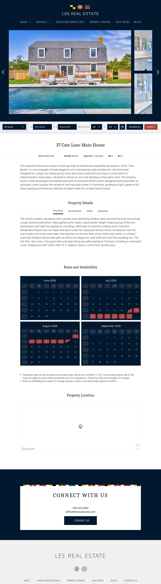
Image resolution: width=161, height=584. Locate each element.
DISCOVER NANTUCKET (70, 22)
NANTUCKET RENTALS (48, 580)
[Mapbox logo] (28, 449)
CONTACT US (81, 520)
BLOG (137, 22)
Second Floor (75, 210)
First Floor (58, 210)
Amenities (103, 210)
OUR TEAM (122, 22)
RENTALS (43, 22)
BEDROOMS (84, 126)
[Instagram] (76, 568)
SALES (25, 22)
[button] (80, 427)
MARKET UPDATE (100, 22)
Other (90, 210)
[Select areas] (14, 127)
